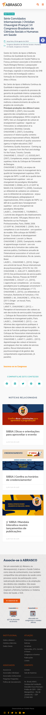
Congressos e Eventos (21, 47)
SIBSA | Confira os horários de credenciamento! (22, 478)
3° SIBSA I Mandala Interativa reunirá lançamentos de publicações (17, 526)
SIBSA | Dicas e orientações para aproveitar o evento (22, 433)
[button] (43, 40)
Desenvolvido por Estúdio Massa (23, 708)
